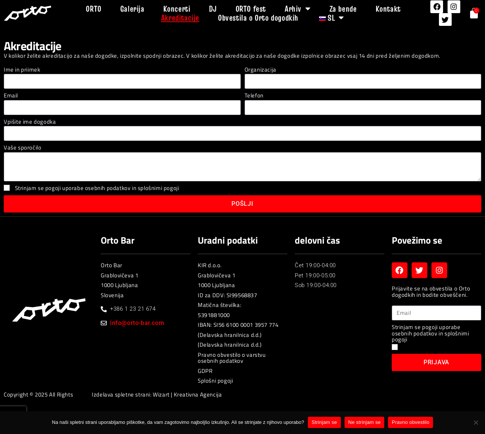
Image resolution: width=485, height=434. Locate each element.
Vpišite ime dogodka (30, 122)
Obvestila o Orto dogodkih (258, 17)
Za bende (343, 8)
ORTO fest (251, 8)
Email (11, 96)
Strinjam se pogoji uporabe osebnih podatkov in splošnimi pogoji (97, 188)
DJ (212, 8)
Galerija (132, 8)
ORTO (93, 8)
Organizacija (260, 70)
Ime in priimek (22, 70)
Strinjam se (324, 422)
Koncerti (177, 8)
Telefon (254, 96)
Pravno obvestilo (410, 422)
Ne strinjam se (364, 422)
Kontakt (388, 8)
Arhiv (298, 8)
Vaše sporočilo (22, 148)
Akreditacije (180, 17)
